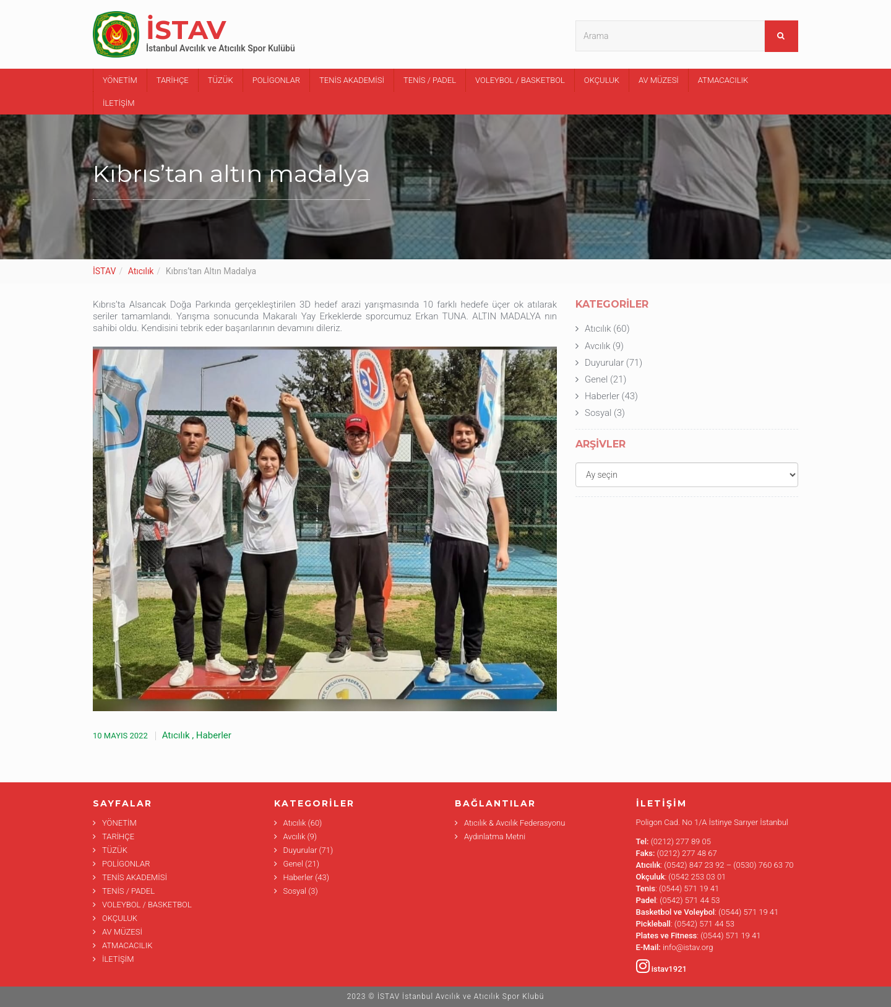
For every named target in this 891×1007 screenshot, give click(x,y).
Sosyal (598, 412)
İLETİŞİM (118, 103)
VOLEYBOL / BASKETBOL (520, 80)
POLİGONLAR (276, 80)
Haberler (213, 735)
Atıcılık (141, 271)
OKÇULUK (601, 80)
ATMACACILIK (723, 80)
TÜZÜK (220, 80)
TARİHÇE (173, 80)
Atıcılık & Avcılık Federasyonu (514, 823)
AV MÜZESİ (659, 80)
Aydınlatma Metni (494, 836)
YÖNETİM (120, 80)
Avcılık (597, 346)
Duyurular (604, 362)
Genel (596, 379)
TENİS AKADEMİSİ (351, 80)
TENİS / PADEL (429, 80)
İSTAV (104, 271)
